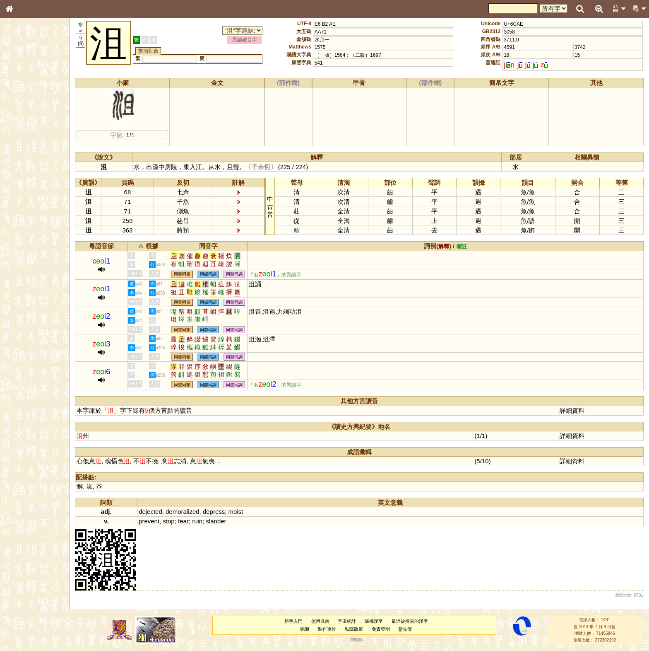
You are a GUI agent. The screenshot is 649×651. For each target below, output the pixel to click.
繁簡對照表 (22, 284)
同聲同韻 (184, 274)
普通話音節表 (25, 230)
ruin (199, 521)
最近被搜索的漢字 (410, 621)
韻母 (28, 222)
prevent (151, 521)
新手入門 (294, 621)
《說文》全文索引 (30, 260)
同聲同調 (236, 274)
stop (170, 521)
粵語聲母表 (22, 173)
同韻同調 (210, 274)
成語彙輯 (20, 276)
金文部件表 (22, 135)
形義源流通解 (25, 143)
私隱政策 (355, 629)
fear (185, 521)
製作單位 (328, 629)
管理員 (356, 640)
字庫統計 (348, 621)
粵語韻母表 (22, 181)
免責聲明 (382, 629)
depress (215, 511)
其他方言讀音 (25, 238)
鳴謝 (305, 629)
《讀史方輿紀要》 (30, 268)
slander (218, 521)
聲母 (17, 222)
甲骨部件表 (22, 127)
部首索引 (20, 111)
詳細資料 (572, 410)
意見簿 (406, 629)
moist (237, 511)
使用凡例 (321, 621)
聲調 (39, 222)
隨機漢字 (374, 621)
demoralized (184, 511)
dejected (152, 511)
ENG (36, 91)
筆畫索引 (20, 119)
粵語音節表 (22, 165)
